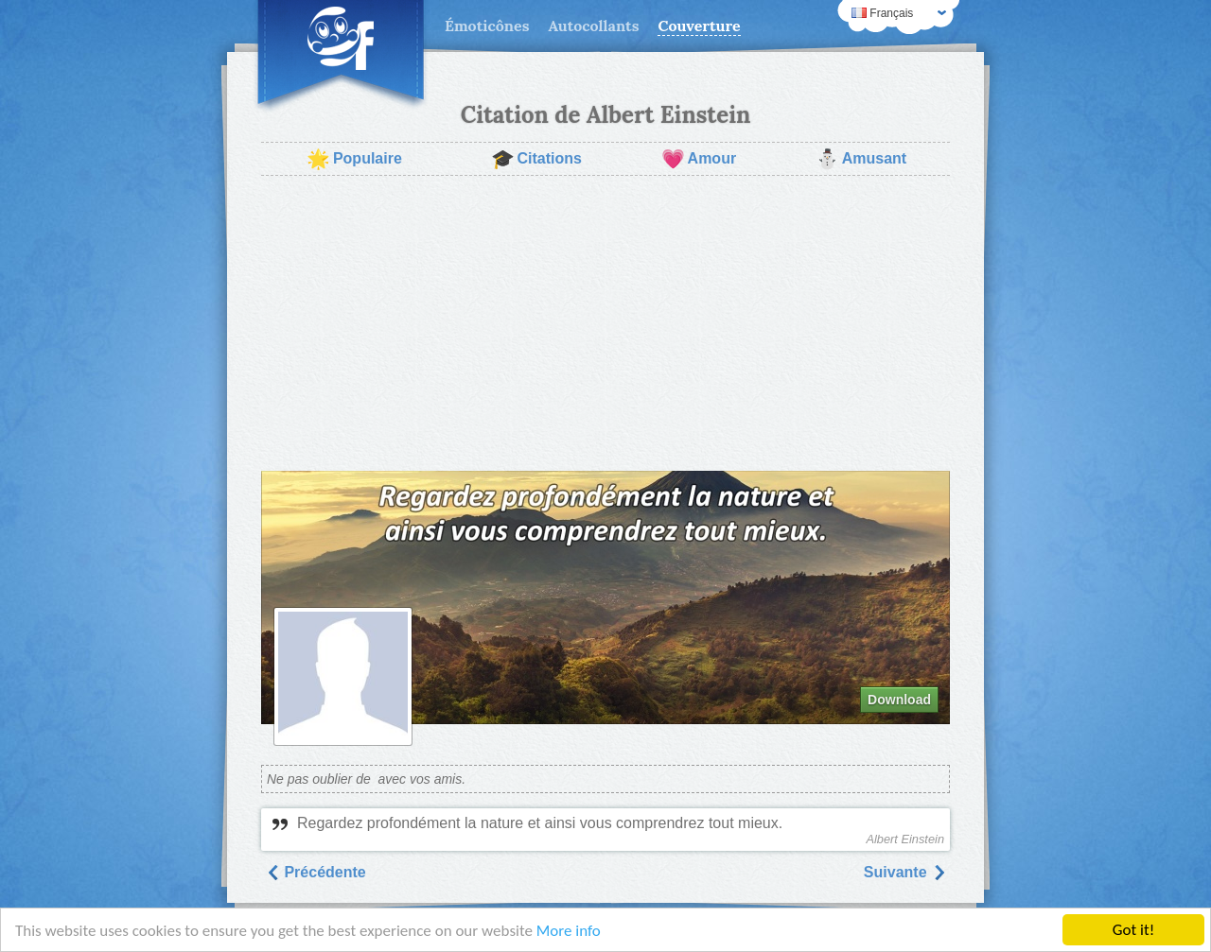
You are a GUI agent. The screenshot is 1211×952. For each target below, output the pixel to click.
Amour (699, 158)
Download (899, 699)
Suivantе (905, 872)
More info (568, 931)
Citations (536, 158)
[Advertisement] (605, 323)
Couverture (699, 25)
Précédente (315, 872)
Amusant (861, 158)
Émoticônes (487, 25)
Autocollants (593, 25)
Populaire (354, 158)
